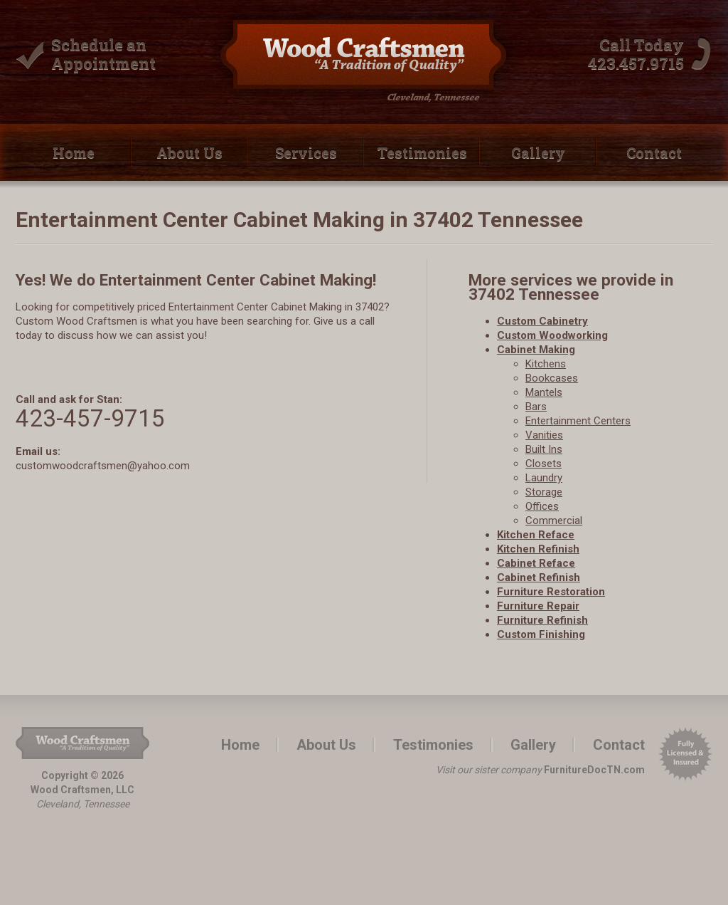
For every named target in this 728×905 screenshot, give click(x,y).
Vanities (544, 435)
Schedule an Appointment (103, 53)
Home (74, 152)
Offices (542, 506)
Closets (543, 463)
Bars (536, 406)
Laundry (543, 477)
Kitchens (545, 363)
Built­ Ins (543, 449)
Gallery (538, 152)
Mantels (543, 392)
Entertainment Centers (578, 420)
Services (306, 152)
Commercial (553, 520)
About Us (189, 152)
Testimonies (422, 152)
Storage (543, 492)
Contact (654, 152)
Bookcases (551, 378)
